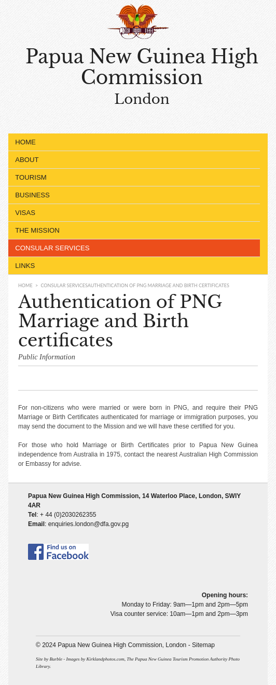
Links (25, 266)
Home (25, 142)
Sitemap (203, 645)
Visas (131, 213)
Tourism (131, 177)
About (131, 160)
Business (131, 195)
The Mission (131, 230)
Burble (55, 659)
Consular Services (131, 248)
